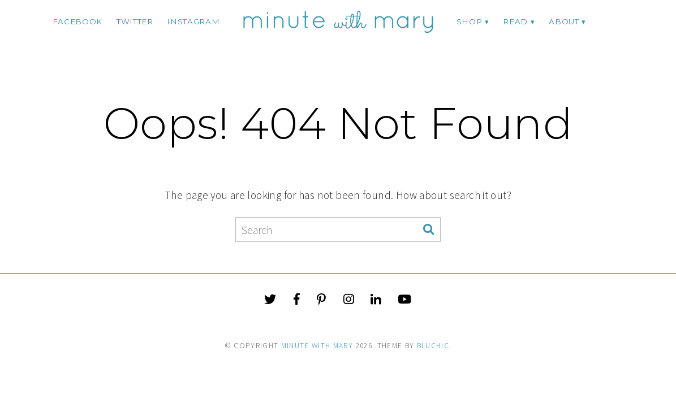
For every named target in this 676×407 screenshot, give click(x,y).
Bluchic (433, 345)
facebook (77, 21)
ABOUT (564, 21)
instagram (193, 21)
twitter (135, 21)
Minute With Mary (317, 345)
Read (515, 21)
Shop (470, 21)
